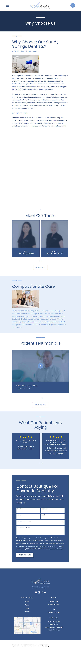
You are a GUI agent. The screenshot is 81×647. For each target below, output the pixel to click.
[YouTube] (45, 592)
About (27, 605)
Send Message (25, 555)
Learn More (40, 267)
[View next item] (42, 261)
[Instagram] (39, 592)
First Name (20, 509)
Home (27, 602)
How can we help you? (23, 527)
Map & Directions (54, 630)
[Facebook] (42, 592)
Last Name (45, 509)
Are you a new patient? (24, 521)
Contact (27, 612)
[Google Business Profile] (36, 592)
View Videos (40, 405)
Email (43, 515)
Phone (19, 515)
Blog (27, 608)
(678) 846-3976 (40, 587)
